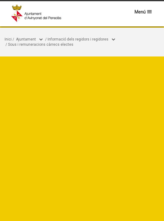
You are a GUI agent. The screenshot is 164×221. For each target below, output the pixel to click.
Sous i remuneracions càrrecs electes (40, 44)
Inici (8, 39)
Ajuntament (26, 39)
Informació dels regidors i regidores (78, 39)
